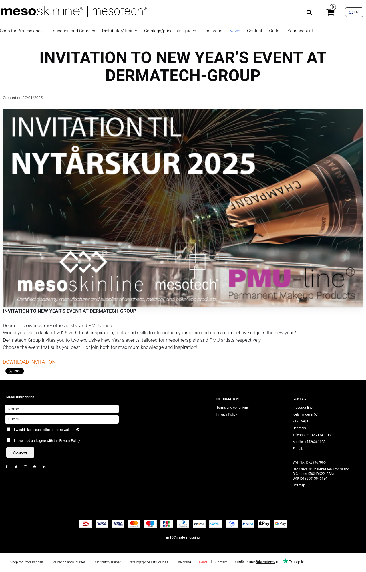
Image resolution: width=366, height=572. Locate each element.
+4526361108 (315, 442)
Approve (20, 452)
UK (354, 12)
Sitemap (299, 485)
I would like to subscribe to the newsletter (67, 428)
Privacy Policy (69, 441)
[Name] (62, 409)
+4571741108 (320, 435)
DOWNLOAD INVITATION (29, 362)
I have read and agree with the (47, 441)
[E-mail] (62, 419)
